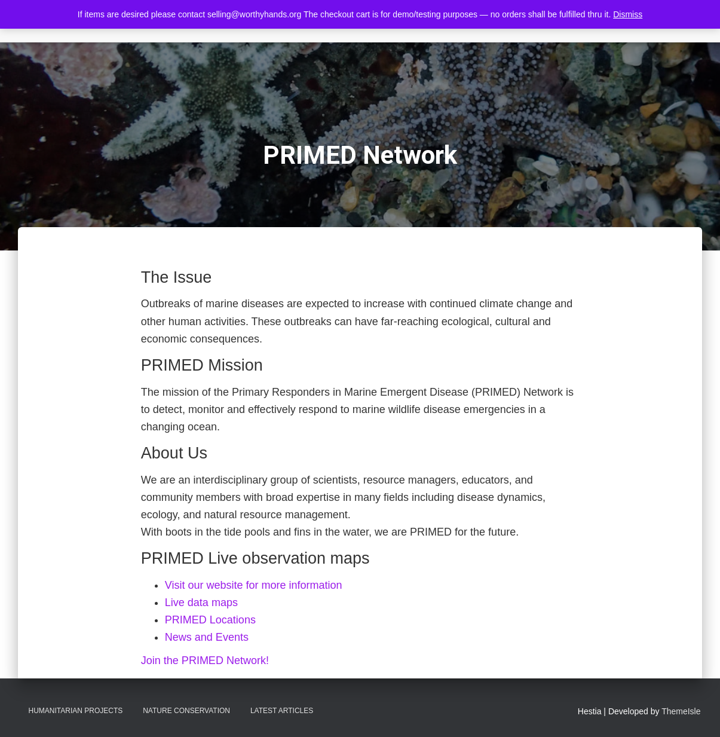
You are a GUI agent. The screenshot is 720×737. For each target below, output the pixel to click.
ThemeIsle (680, 711)
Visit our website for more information (253, 585)
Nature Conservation (186, 711)
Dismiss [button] (627, 14)
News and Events (207, 637)
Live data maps (201, 602)
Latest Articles (281, 711)
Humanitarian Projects (76, 711)
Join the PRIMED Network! (205, 660)
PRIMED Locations (210, 620)
